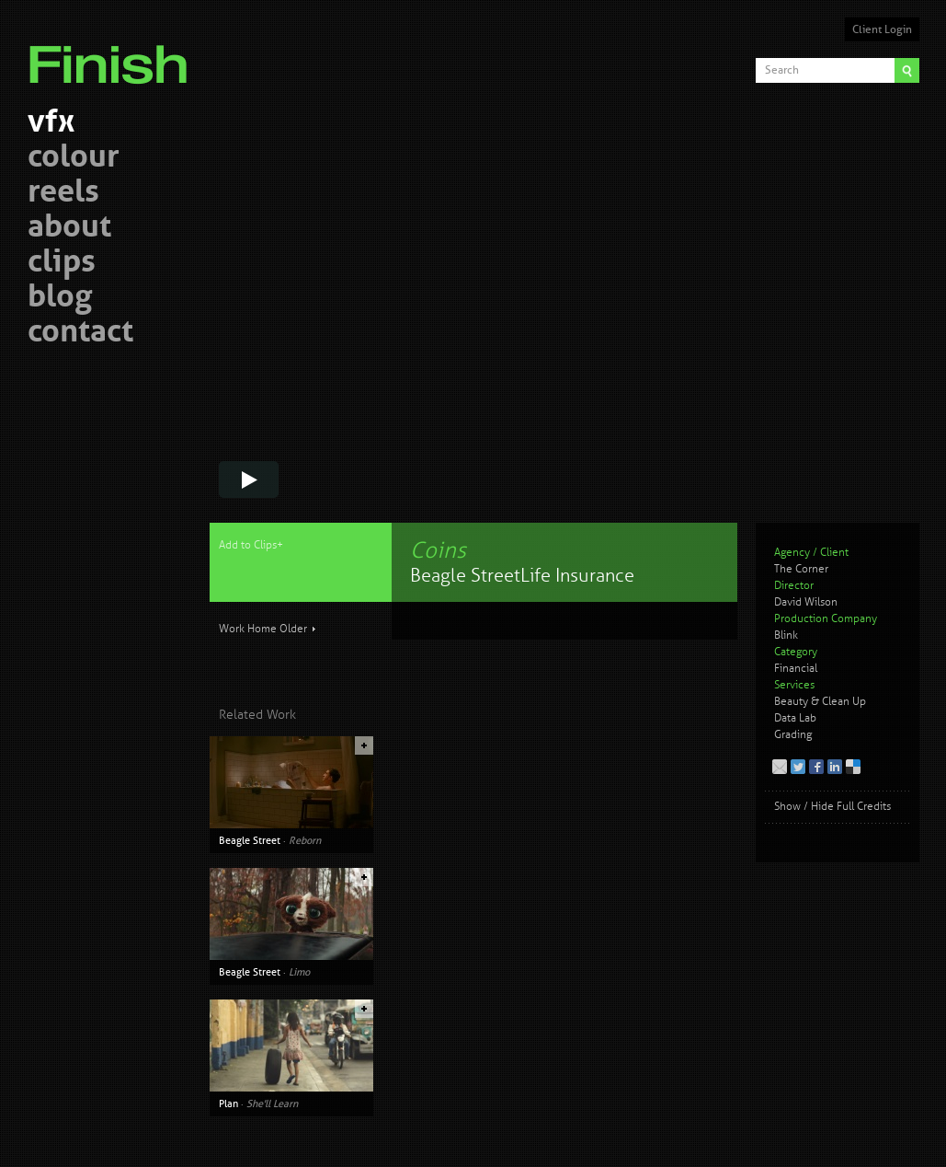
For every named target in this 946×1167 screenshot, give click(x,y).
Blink (786, 635)
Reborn (305, 840)
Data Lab (795, 718)
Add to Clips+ (251, 545)
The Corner (801, 569)
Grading (793, 735)
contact (80, 334)
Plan (228, 1103)
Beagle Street (249, 840)
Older (293, 629)
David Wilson (806, 602)
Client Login (882, 29)
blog (60, 299)
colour (74, 159)
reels (63, 194)
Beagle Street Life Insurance (522, 575)
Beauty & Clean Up (820, 702)
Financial (795, 669)
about (69, 229)
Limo (299, 971)
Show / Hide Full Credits (832, 807)
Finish (113, 53)
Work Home (248, 629)
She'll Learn (272, 1103)
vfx (51, 124)
